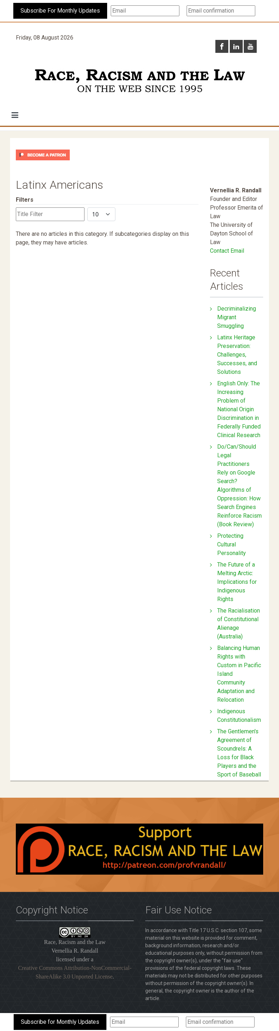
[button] (15, 115)
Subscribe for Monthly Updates (60, 1021)
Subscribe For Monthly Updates (60, 10)
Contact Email (227, 250)
